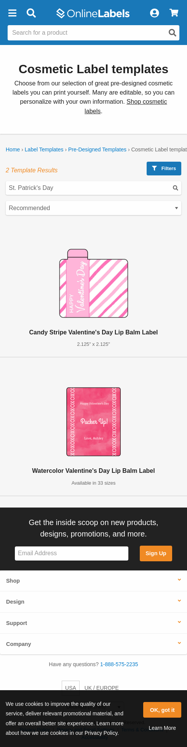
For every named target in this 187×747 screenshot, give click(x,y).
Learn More (162, 728)
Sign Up (155, 553)
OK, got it (162, 710)
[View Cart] (174, 13)
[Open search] (172, 33)
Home (13, 149)
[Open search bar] (31, 13)
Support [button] (16, 623)
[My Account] (154, 13)
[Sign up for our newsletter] (71, 553)
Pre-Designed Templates (97, 149)
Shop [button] (13, 581)
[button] (12, 13)
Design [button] (15, 602)
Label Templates (44, 149)
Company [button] (18, 644)
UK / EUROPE (102, 688)
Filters (164, 168)
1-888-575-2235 (119, 664)
